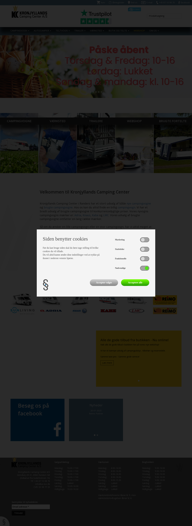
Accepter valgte (104, 282)
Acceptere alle (135, 282)
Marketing (120, 240)
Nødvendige (120, 268)
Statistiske (119, 249)
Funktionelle (120, 259)
